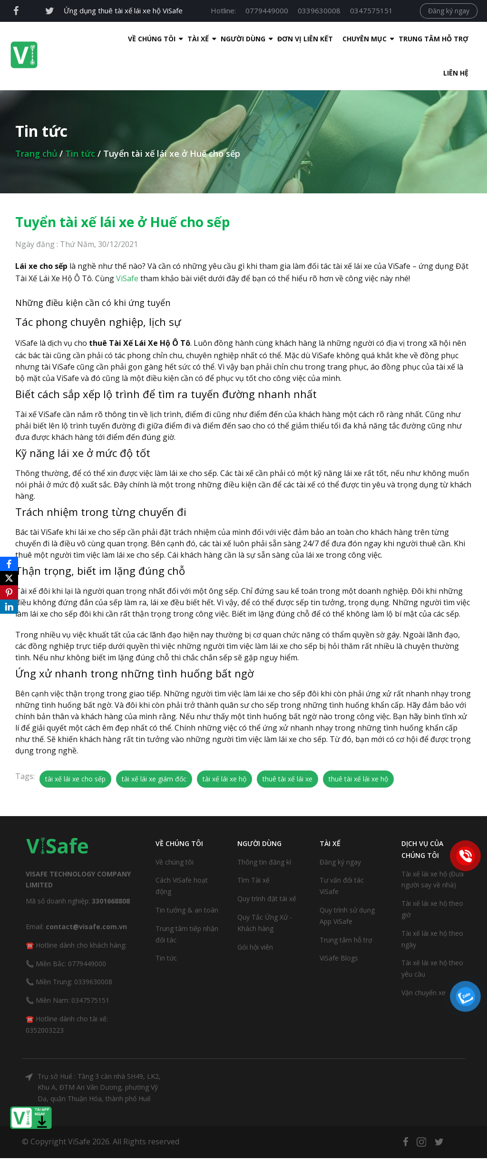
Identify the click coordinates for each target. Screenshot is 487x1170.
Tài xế (140, 38)
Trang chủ (36, 119)
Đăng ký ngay (448, 10)
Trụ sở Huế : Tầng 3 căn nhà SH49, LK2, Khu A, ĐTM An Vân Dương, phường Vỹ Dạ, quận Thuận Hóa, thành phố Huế (99, 1053)
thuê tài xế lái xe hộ (358, 744)
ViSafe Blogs (339, 923)
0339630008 (319, 10)
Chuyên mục (306, 38)
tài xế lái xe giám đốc (154, 744)
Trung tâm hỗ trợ (375, 38)
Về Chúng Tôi (93, 38)
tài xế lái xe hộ (224, 744)
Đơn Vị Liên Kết (247, 38)
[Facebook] (9, 564)
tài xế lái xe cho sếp (75, 744)
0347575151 (371, 10)
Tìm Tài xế (253, 845)
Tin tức (80, 119)
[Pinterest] (9, 592)
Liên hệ (436, 38)
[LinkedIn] (9, 606)
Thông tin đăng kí (264, 827)
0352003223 (45, 995)
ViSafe (127, 244)
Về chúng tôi (175, 827)
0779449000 (266, 10)
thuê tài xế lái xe (287, 744)
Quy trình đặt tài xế (266, 864)
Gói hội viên (255, 912)
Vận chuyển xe (423, 958)
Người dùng (185, 38)
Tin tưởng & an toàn (187, 875)
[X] (9, 578)
